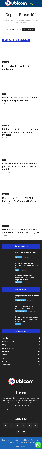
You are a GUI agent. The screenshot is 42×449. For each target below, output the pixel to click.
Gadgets (34, 440)
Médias (17, 440)
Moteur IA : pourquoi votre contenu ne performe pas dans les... (20, 99)
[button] (31, 3)
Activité (18, 324)
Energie (32, 442)
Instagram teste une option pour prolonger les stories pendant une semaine (27, 319)
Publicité (25, 440)
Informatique (12, 442)
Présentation (7, 440)
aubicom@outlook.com (27, 410)
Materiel (23, 442)
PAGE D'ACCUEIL (28, 29)
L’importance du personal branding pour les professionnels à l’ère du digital (20, 166)
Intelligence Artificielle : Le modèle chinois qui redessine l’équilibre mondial (20, 132)
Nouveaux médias (21, 311)
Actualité (5, 62)
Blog (4, 94)
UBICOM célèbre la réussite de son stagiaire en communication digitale (21, 231)
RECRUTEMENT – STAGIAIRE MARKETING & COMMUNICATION (20, 199)
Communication (20, 300)
